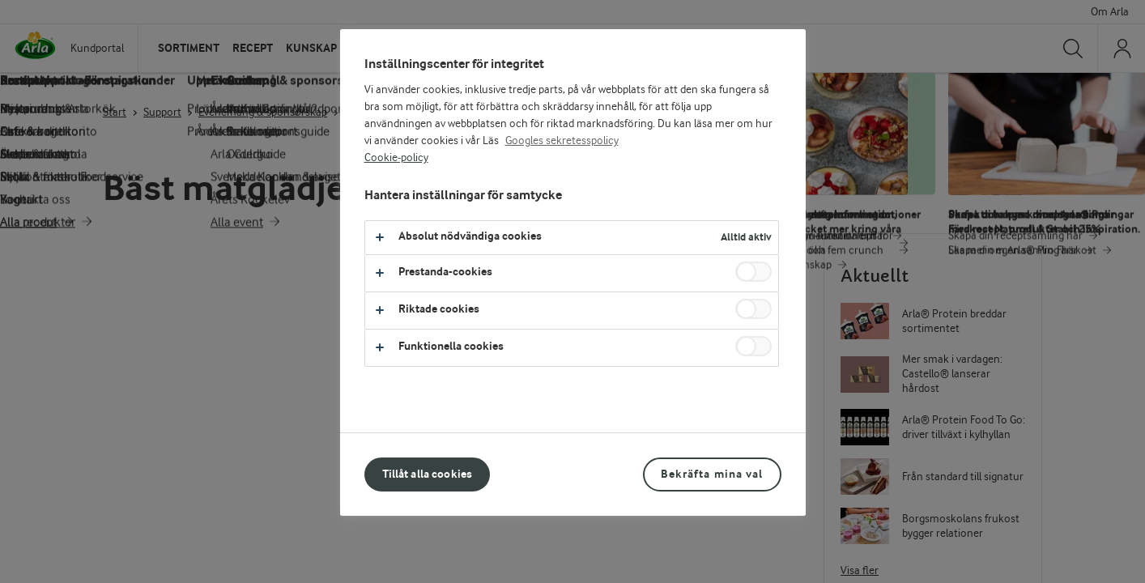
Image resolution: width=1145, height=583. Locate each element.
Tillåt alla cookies (427, 474)
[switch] (753, 272)
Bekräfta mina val (712, 474)
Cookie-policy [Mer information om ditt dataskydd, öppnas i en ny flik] (396, 158)
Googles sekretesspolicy (562, 141)
